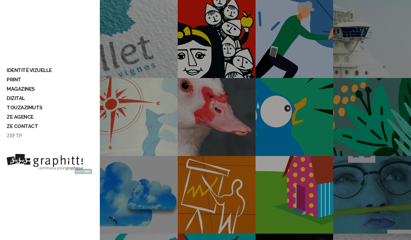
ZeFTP (14, 136)
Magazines (21, 89)
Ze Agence (20, 117)
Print (14, 80)
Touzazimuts (25, 108)
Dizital (16, 98)
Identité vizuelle (29, 70)
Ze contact (22, 126)
